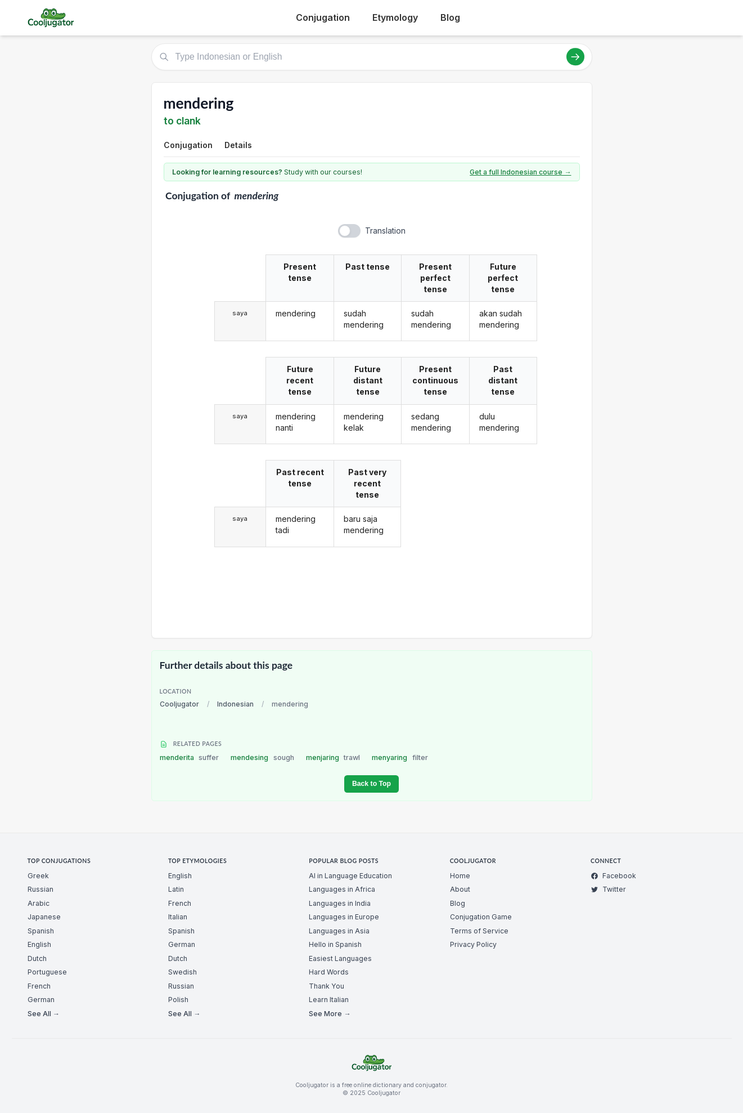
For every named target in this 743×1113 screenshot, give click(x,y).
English (39, 944)
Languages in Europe (344, 917)
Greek (38, 875)
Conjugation (323, 17)
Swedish (182, 972)
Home (460, 875)
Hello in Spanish (335, 944)
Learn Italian (329, 999)
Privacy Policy (473, 944)
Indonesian (235, 704)
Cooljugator (179, 704)
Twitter (608, 889)
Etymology (395, 17)
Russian (40, 889)
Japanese (44, 917)
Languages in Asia (339, 931)
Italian (177, 917)
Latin (176, 889)
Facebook (613, 875)
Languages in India (340, 903)
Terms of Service (479, 931)
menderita (189, 757)
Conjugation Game (481, 917)
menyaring (400, 757)
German (41, 999)
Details (238, 145)
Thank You (326, 986)
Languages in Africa (342, 889)
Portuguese (47, 972)
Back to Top (371, 784)
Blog (450, 17)
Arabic (38, 903)
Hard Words (329, 972)
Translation (385, 230)
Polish (178, 999)
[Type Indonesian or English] (371, 56)
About (460, 889)
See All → (44, 1013)
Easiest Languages (340, 958)
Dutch (37, 958)
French (39, 986)
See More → (329, 1013)
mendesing (262, 757)
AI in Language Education (350, 875)
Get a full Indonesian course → (520, 172)
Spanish (41, 931)
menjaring (333, 757)
